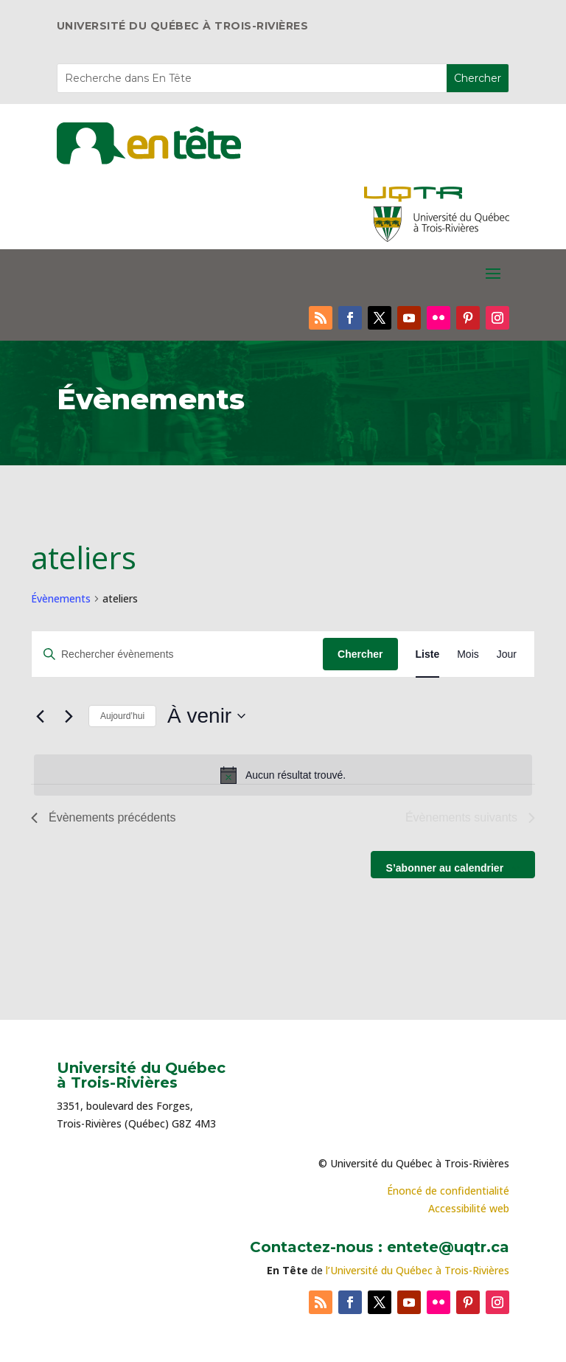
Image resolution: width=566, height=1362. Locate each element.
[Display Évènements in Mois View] (468, 654)
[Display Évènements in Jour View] (507, 654)
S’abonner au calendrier (445, 868)
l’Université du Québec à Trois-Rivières (417, 1270)
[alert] (283, 775)
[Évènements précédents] (40, 716)
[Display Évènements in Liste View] (428, 654)
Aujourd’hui (122, 716)
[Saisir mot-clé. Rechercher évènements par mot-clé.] (177, 654)
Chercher (360, 654)
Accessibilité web (468, 1208)
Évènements (61, 598)
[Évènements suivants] (68, 716)
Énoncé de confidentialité (448, 1191)
